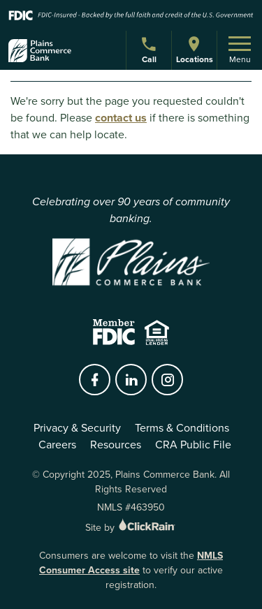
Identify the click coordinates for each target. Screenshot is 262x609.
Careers (57, 444)
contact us (121, 118)
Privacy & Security (77, 428)
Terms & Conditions (182, 428)
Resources (115, 444)
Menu (239, 51)
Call (150, 52)
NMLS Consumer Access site (131, 563)
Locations (194, 50)
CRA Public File (193, 444)
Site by (131, 527)
